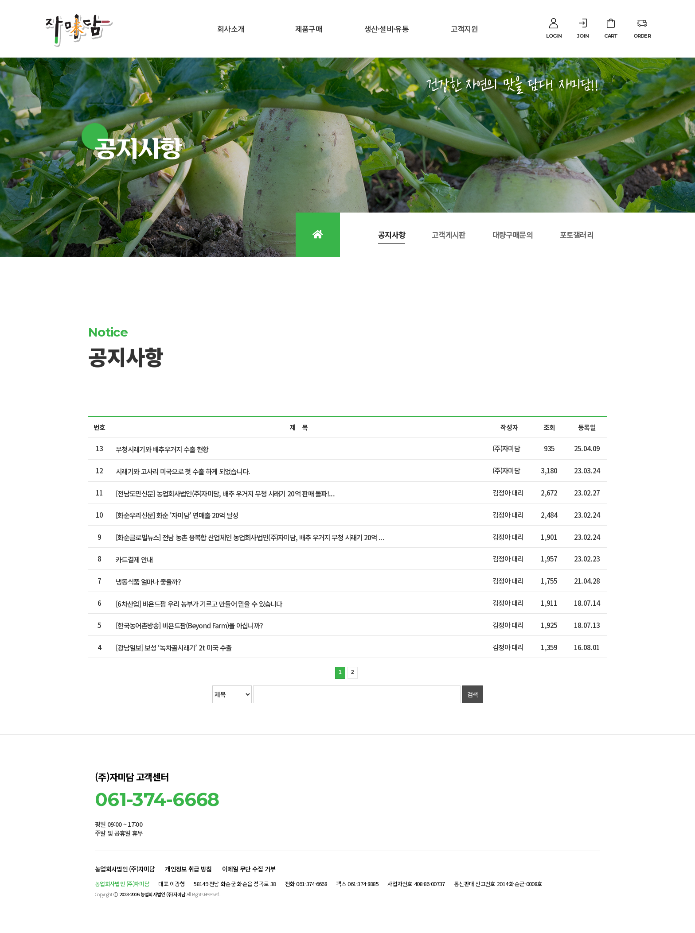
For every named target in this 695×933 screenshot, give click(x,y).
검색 (472, 694)
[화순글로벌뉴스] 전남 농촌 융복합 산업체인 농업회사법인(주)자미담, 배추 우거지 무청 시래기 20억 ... (250, 537)
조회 (549, 427)
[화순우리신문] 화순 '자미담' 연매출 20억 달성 (177, 515)
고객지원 (464, 28)
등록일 (587, 427)
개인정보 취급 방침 (188, 868)
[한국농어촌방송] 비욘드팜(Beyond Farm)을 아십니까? (189, 625)
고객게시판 (449, 234)
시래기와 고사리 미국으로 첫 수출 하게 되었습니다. (183, 471)
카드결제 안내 (134, 559)
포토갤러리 (577, 234)
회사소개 (230, 28)
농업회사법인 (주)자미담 (125, 868)
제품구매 (308, 28)
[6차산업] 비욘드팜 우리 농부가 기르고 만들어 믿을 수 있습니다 (199, 603)
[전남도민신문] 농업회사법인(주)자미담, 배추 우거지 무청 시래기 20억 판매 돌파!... (225, 493)
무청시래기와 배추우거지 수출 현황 (162, 449)
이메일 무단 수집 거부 (249, 868)
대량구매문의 (512, 234)
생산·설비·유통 (386, 28)
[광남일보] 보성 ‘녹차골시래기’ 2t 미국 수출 (173, 647)
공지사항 (391, 234)
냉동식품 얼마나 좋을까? (148, 581)
